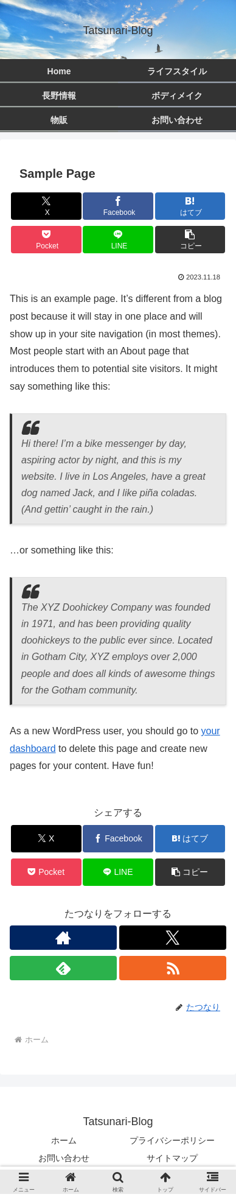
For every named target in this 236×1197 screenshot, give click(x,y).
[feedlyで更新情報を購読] (63, 968)
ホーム (64, 1140)
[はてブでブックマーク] (190, 206)
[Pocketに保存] (46, 239)
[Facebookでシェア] (118, 206)
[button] (190, 239)
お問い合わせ (63, 1158)
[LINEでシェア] (118, 239)
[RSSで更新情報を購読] (172, 968)
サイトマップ (172, 1158)
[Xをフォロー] (172, 937)
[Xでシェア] (46, 206)
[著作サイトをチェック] (63, 937)
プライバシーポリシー (172, 1140)
